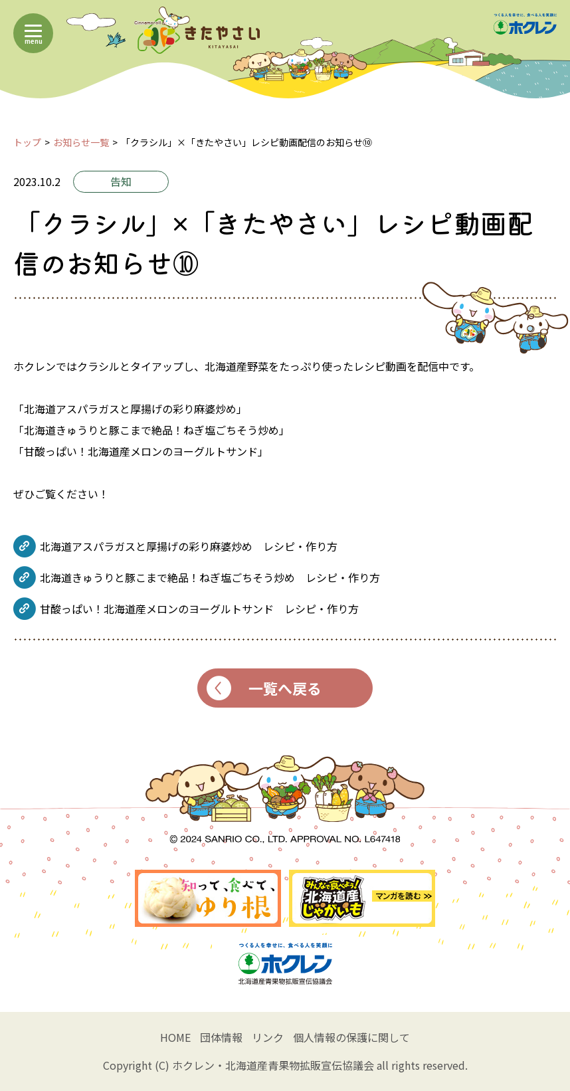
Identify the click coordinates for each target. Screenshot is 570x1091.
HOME (175, 1037)
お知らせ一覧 (81, 142)
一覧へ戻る (264, 688)
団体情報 (221, 1037)
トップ (27, 142)
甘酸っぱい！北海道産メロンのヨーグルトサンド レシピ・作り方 (199, 609)
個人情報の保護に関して (351, 1037)
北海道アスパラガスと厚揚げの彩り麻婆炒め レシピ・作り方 (188, 546)
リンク (268, 1037)
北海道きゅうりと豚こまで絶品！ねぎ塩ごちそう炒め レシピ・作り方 (210, 577)
